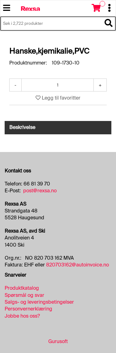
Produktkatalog (22, 288)
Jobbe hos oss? (22, 316)
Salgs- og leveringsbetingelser (39, 302)
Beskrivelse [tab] (22, 127)
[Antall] (57, 85)
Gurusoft (58, 341)
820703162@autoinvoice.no (77, 264)
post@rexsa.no (40, 190)
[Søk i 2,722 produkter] (51, 23)
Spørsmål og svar (24, 295)
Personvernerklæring (28, 309)
